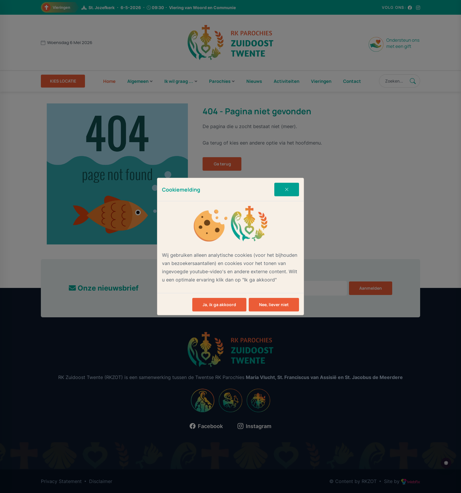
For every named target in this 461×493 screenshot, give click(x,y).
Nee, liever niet (274, 304)
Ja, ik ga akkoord (219, 304)
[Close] (286, 189)
